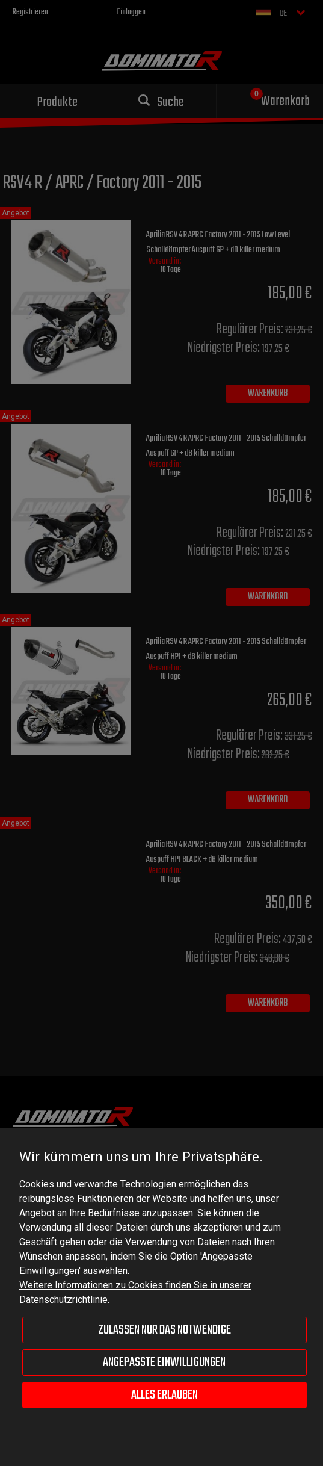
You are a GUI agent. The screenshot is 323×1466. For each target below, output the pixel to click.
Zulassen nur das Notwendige (164, 1330)
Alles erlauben (164, 1395)
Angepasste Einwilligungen (164, 1362)
